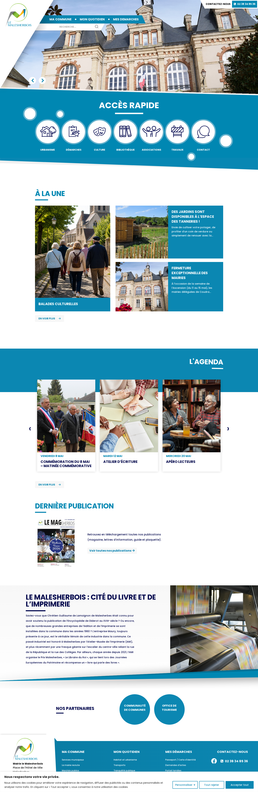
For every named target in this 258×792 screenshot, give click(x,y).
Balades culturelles (58, 303)
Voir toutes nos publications (110, 551)
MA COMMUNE (60, 19)
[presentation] (30, 429)
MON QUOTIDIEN (92, 19)
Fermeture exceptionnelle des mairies (190, 273)
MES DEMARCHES (126, 19)
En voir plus (49, 318)
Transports (119, 767)
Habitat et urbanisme (125, 761)
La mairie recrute (71, 767)
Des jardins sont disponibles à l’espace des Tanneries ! (193, 216)
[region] (129, 782)
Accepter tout (240, 785)
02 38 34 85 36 (246, 4)
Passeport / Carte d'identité (180, 761)
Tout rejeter (211, 785)
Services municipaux (73, 761)
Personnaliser (183, 785)
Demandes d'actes (175, 767)
